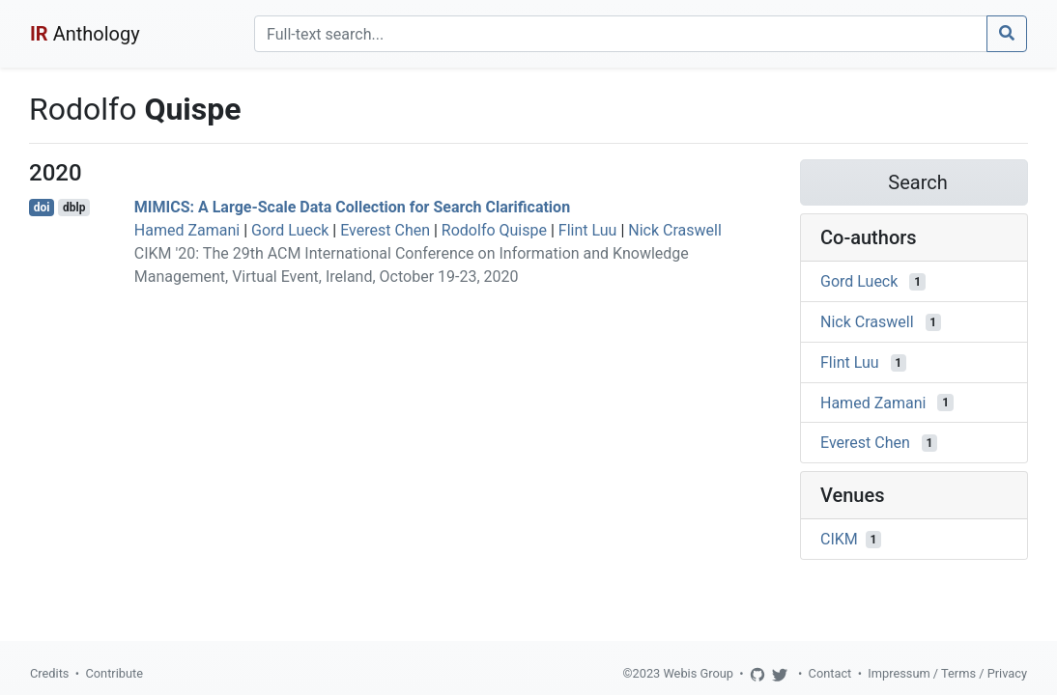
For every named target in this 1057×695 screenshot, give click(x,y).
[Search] (620, 33)
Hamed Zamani (187, 230)
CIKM (839, 539)
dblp (74, 207)
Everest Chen (385, 230)
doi (42, 207)
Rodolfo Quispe (494, 230)
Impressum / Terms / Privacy (947, 673)
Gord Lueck (290, 230)
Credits (49, 673)
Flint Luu (587, 230)
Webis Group (698, 673)
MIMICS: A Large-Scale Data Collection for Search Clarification (352, 207)
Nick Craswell (675, 230)
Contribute (114, 673)
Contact (830, 673)
